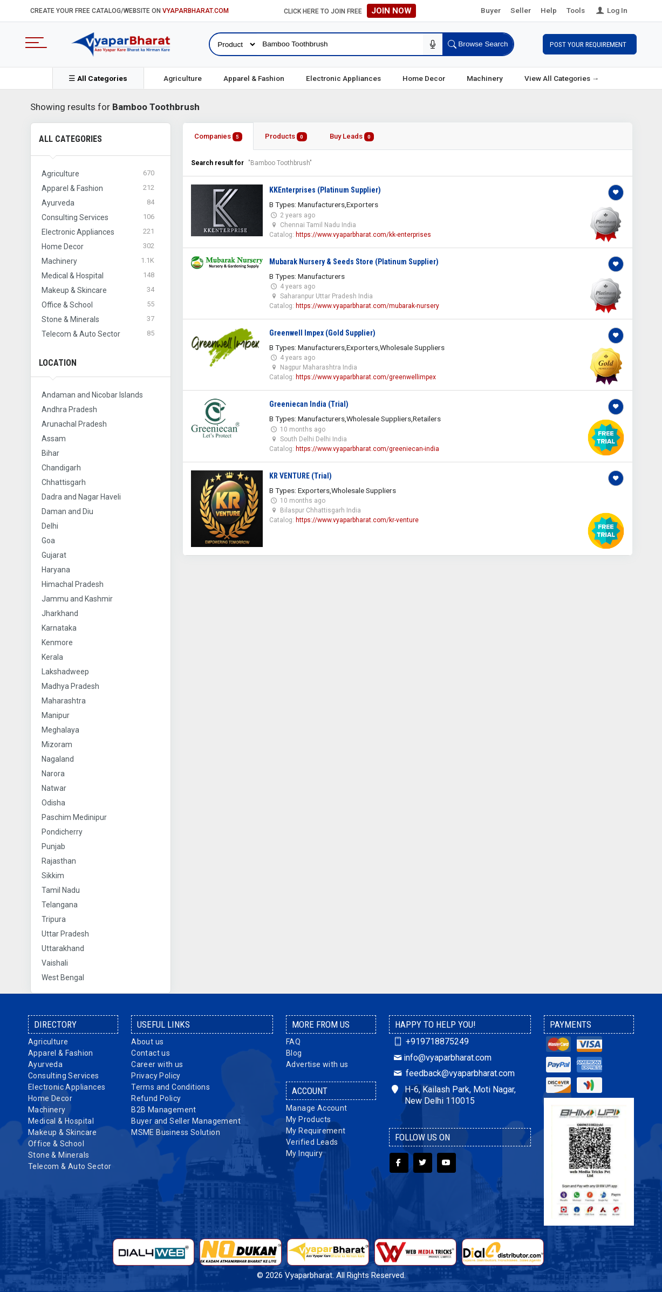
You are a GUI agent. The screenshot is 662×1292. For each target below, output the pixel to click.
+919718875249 (430, 1041)
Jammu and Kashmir (77, 598)
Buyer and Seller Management (186, 1121)
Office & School (56, 1143)
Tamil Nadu (61, 890)
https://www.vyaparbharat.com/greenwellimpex (366, 377)
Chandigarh (61, 467)
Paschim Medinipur (74, 817)
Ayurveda (45, 1064)
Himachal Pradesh (73, 584)
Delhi (50, 526)
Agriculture (182, 78)
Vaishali (55, 963)
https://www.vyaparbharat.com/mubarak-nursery (367, 306)
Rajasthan (59, 861)
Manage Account (316, 1108)
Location (58, 363)
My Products (308, 1119)
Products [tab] (286, 136)
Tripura (54, 919)
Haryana (56, 569)
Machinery (485, 78)
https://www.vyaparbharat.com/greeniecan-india (367, 449)
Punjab (53, 846)
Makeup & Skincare (62, 1132)
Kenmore (57, 642)
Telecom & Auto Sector (69, 1166)
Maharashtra (64, 700)
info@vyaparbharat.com (442, 1057)
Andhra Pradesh (69, 409)
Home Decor (423, 78)
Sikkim (53, 875)
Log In (611, 10)
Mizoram (57, 744)
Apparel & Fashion (253, 78)
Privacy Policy (156, 1075)
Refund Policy (156, 1098)
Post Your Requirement (590, 44)
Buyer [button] (491, 10)
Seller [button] (520, 10)
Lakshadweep (65, 671)
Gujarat (54, 555)
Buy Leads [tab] (352, 136)
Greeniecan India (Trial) (309, 404)
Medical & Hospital (61, 1121)
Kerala (52, 657)
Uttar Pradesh (65, 933)
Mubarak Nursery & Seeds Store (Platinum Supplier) (354, 261)
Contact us (150, 1053)
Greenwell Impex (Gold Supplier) (322, 333)
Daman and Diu (67, 511)
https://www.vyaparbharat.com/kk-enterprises (363, 234)
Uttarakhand (63, 948)
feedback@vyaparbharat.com (453, 1073)
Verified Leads (312, 1142)
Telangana (60, 904)
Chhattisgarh (64, 482)
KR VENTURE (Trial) (300, 475)
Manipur (56, 715)
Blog (294, 1053)
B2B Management (163, 1109)
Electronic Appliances (343, 78)
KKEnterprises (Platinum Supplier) (325, 190)
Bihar (50, 453)
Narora (53, 773)
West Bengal (63, 977)
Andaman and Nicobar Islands (92, 395)
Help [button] (549, 10)
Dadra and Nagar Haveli (81, 497)
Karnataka (59, 628)
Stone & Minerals (58, 1155)
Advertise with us (317, 1064)
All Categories (70, 139)
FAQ (293, 1041)
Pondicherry (62, 832)
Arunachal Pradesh (74, 424)
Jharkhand (60, 613)
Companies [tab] (218, 136)
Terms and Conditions (170, 1087)
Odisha (53, 802)
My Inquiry (304, 1153)
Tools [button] (576, 10)
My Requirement (316, 1130)
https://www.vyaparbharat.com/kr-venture (357, 520)
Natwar (54, 788)
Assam (54, 438)
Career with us (157, 1064)
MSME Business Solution (175, 1132)
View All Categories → (561, 78)
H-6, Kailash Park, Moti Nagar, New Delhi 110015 (454, 1095)
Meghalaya (60, 730)
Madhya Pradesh (70, 686)
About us (147, 1041)
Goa (48, 540)
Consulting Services (63, 1075)
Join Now (391, 11)
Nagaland (58, 759)
